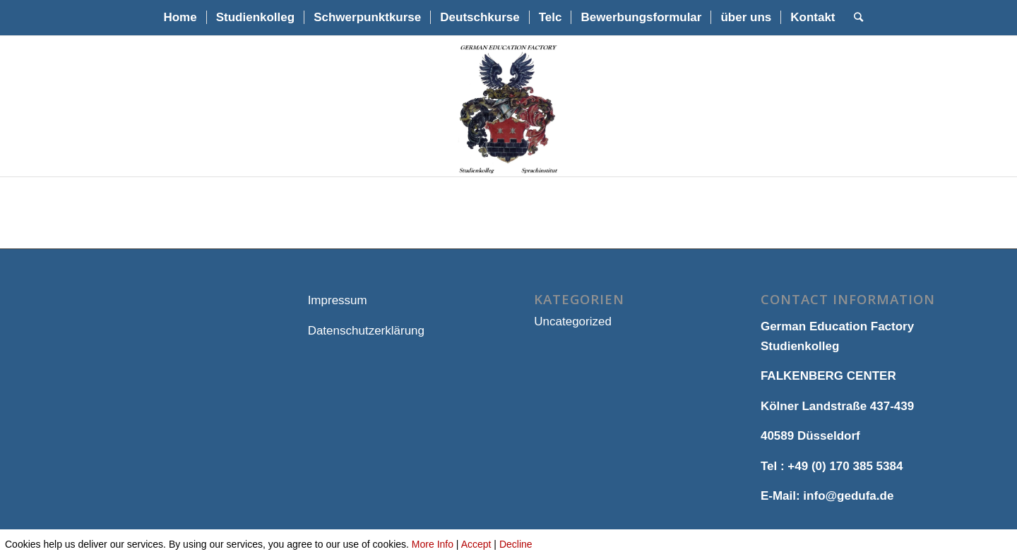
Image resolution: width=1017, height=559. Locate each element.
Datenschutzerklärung (366, 330)
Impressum (337, 300)
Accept (476, 544)
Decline (516, 544)
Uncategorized (573, 321)
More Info (432, 544)
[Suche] (854, 17)
